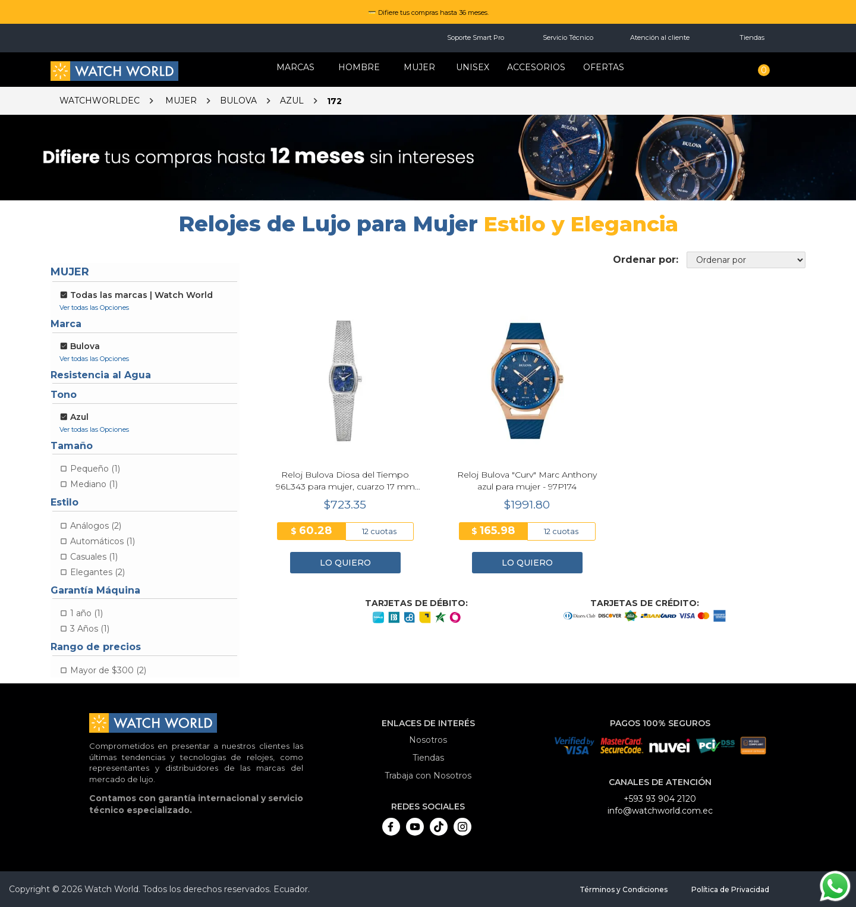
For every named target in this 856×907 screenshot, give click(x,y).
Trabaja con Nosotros (428, 775)
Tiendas (751, 37)
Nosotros (428, 740)
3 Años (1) (89, 628)
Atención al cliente (660, 37)
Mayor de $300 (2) (108, 670)
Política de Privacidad (730, 889)
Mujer (181, 100)
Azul (292, 100)
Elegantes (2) (97, 572)
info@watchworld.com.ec (660, 810)
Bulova (238, 100)
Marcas (295, 67)
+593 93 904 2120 (660, 798)
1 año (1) (86, 613)
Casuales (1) (94, 556)
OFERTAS (603, 67)
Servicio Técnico (568, 37)
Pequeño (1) (95, 468)
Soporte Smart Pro (475, 37)
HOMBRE (359, 67)
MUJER (419, 67)
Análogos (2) (95, 525)
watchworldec (99, 100)
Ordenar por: (645, 259)
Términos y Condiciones (624, 889)
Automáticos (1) (102, 541)
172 (334, 101)
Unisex (472, 67)
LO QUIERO (345, 562)
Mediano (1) (94, 484)
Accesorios (536, 67)
